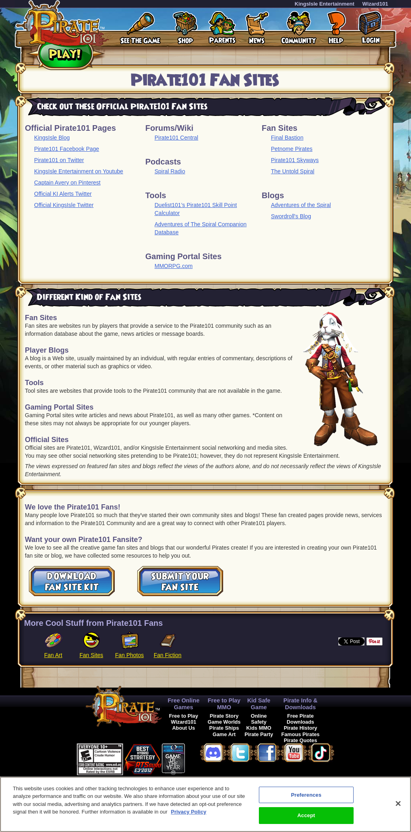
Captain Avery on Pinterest (67, 182)
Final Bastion (287, 137)
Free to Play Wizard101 (183, 719)
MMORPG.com (174, 266)
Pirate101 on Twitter (59, 160)
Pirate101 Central (176, 137)
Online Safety (259, 719)
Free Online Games (183, 703)
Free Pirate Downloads (300, 719)
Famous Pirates (300, 734)
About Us (183, 728)
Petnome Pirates (292, 149)
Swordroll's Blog (291, 216)
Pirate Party (258, 734)
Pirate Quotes (300, 740)
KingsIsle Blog (52, 137)
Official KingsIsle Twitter (64, 205)
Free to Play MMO (224, 703)
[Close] (398, 805)
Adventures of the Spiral (301, 205)
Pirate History (300, 728)
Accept (306, 818)
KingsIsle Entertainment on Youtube (78, 171)
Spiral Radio (170, 171)
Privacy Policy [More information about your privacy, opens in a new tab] (188, 814)
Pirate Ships (224, 728)
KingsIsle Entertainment (324, 4)
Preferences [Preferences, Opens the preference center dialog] (306, 797)
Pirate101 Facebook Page (66, 149)
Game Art (224, 734)
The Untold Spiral (292, 171)
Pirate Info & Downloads (300, 703)
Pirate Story (224, 716)
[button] (205, 758)
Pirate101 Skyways (295, 160)
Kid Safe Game (259, 703)
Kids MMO (258, 728)
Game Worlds (224, 722)
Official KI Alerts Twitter (63, 194)
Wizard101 (375, 4)
